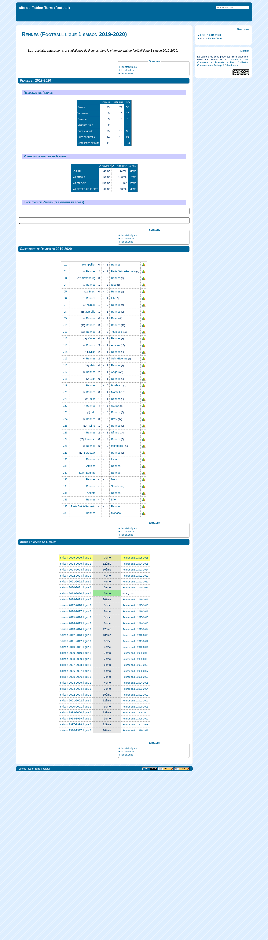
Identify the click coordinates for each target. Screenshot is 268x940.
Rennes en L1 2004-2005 (135, 849)
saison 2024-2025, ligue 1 (75, 730)
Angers (115, 538)
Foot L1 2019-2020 (210, 35)
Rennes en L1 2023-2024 (135, 736)
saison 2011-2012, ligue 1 (75, 807)
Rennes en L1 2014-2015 (135, 790)
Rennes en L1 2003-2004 (135, 855)
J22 (65, 572)
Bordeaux (117, 552)
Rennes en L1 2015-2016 (135, 784)
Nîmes (92, 505)
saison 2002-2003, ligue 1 (75, 861)
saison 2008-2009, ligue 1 (75, 825)
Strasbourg (88, 444)
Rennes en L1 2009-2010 (135, 820)
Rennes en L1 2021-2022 (135, 748)
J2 (65, 438)
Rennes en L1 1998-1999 (135, 885)
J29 (65, 619)
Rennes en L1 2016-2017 (135, 778)
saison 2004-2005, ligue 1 (75, 849)
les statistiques (129, 67)
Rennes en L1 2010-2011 (135, 814)
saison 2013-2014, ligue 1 (75, 795)
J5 (65, 458)
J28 (65, 612)
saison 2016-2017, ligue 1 (75, 778)
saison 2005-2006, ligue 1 (75, 843)
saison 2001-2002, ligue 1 (75, 867)
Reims (115, 485)
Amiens (115, 512)
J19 (65, 552)
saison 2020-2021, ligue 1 (75, 754)
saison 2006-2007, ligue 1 (75, 837)
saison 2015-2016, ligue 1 (75, 784)
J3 (65, 444)
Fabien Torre (215, 38)
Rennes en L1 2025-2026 (135, 724)
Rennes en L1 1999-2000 (135, 879)
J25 (65, 592)
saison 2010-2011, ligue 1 (75, 813)
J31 (65, 632)
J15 (65, 525)
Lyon (92, 545)
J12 (65, 505)
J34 (65, 653)
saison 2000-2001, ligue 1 (75, 873)
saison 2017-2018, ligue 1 (75, 772)
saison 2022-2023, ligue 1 (75, 742)
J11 (65, 498)
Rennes (115, 431)
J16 (65, 532)
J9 (65, 485)
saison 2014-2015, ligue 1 (75, 790)
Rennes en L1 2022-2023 (135, 742)
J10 (65, 491)
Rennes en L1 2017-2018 (135, 772)
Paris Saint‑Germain (123, 438)
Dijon (92, 518)
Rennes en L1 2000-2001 (135, 873)
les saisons (127, 73)
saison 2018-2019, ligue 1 (75, 766)
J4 (65, 451)
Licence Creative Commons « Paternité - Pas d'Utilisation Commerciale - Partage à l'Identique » (223, 62)
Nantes (91, 471)
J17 (65, 538)
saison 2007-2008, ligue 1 (75, 831)
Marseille (90, 478)
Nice (113, 451)
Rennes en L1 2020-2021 (135, 754)
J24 (65, 585)
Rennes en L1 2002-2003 (135, 861)
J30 (65, 626)
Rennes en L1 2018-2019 (135, 766)
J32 (65, 639)
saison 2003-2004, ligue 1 (75, 855)
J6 (65, 464)
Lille (113, 464)
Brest (92, 458)
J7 (65, 471)
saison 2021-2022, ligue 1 (75, 748)
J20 (65, 558)
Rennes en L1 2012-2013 (135, 802)
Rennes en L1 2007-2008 (135, 831)
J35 (65, 659)
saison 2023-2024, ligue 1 (75, 736)
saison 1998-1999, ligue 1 (75, 885)
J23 (65, 579)
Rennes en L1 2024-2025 (135, 730)
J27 (65, 605)
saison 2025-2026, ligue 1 (75, 724)
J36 (65, 666)
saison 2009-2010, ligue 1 (75, 819)
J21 (65, 565)
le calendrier (127, 70)
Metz (92, 532)
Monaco (90, 491)
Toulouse (116, 498)
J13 (65, 512)
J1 (65, 431)
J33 (65, 646)
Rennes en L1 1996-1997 (135, 897)
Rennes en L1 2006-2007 (135, 838)
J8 (65, 478)
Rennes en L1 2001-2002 (135, 867)
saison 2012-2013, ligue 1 (75, 801)
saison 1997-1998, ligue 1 (75, 891)
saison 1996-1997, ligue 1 (75, 897)
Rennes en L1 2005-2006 (135, 843)
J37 (65, 673)
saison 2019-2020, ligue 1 (75, 760)
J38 (65, 679)
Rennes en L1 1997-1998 (135, 891)
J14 (65, 518)
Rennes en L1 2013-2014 (135, 796)
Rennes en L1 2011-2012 (135, 808)
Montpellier (88, 431)
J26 (65, 599)
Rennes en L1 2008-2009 (135, 826)
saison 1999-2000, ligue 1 (75, 879)
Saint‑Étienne (119, 525)
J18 (65, 545)
